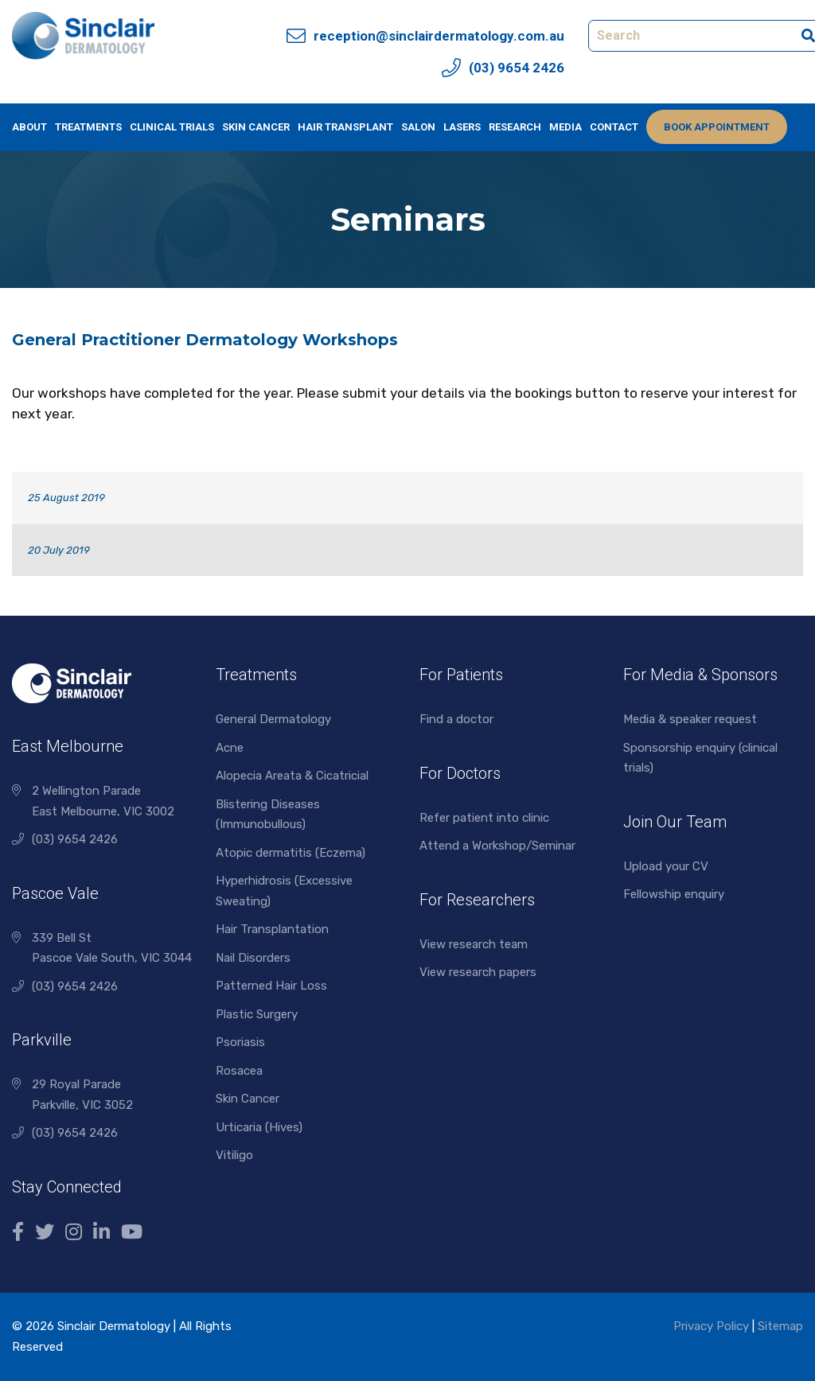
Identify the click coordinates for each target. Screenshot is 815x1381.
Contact (614, 127)
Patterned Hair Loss (271, 985)
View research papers (477, 972)
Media (565, 127)
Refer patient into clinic (484, 818)
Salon (418, 127)
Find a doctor (456, 719)
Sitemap (780, 1326)
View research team (473, 944)
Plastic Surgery (257, 1014)
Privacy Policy (711, 1326)
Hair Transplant (345, 127)
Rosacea (239, 1071)
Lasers (462, 127)
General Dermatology (273, 719)
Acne (230, 748)
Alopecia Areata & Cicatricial (292, 775)
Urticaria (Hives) (259, 1127)
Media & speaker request (690, 719)
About (29, 127)
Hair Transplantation (272, 929)
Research (515, 127)
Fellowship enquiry (673, 894)
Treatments (88, 127)
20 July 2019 (59, 550)
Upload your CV (665, 866)
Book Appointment (717, 127)
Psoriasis (240, 1042)
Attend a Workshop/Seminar (497, 845)
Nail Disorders (253, 958)
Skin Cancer (256, 127)
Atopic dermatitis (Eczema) (290, 853)
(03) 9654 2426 (75, 839)
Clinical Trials (172, 127)
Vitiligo (234, 1155)
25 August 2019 (66, 498)
